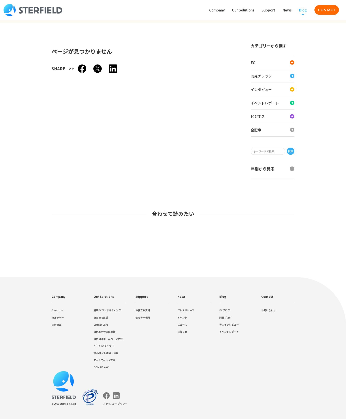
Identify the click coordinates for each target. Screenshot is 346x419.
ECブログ (18, 353)
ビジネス (18, 82)
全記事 (16, 87)
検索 (45, 45)
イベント (18, 327)
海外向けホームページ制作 (32, 267)
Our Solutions (12, 241)
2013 (14, 157)
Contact (9, 375)
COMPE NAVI (21, 286)
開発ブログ (19, 357)
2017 (14, 141)
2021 (14, 125)
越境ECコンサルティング (30, 249)
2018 (14, 137)
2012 (14, 161)
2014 (14, 153)
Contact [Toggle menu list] (9, 18)
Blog (6, 345)
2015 (14, 149)
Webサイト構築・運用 (28, 277)
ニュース (18, 332)
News (7, 314)
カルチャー (19, 228)
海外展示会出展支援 (26, 263)
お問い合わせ (21, 383)
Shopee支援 (19, 254)
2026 (14, 105)
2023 (14, 117)
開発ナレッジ (21, 68)
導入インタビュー (25, 362)
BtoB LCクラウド (24, 272)
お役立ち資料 (21, 302)
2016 (14, 145)
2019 (14, 133)
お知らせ (18, 336)
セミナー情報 (21, 306)
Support (9, 293)
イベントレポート (25, 78)
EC (13, 64)
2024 (14, 113)
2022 (14, 121)
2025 (14, 109)
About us (17, 224)
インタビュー (21, 73)
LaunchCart (19, 258)
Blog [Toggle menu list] (6, 6)
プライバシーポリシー (19, 37)
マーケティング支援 (26, 281)
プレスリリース (23, 323)
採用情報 (18, 233)
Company (10, 216)
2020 (14, 129)
